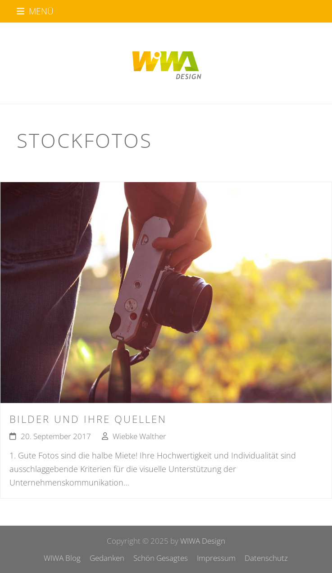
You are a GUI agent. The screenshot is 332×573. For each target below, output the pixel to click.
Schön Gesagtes (160, 558)
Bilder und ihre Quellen (88, 419)
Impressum (216, 558)
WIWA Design (202, 541)
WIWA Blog (62, 558)
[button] (35, 11)
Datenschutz (266, 558)
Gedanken (107, 558)
